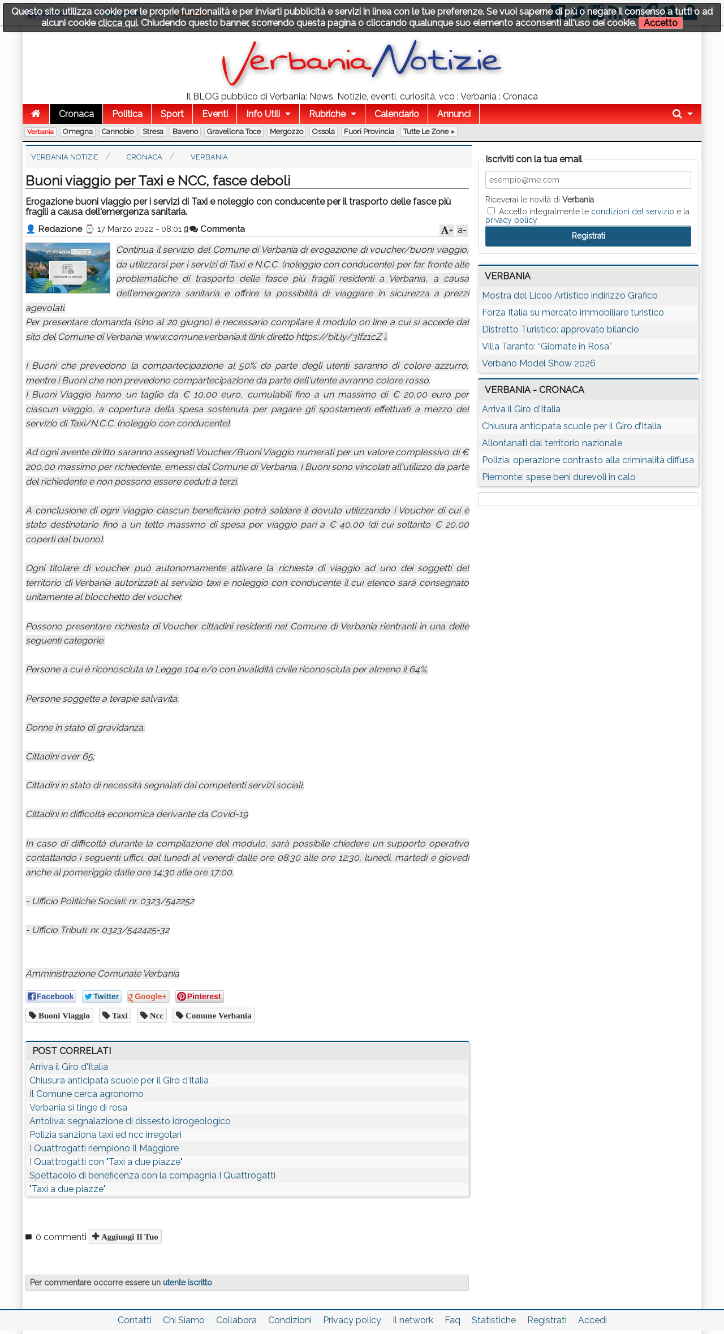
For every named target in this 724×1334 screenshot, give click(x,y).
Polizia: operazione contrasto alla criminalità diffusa (588, 460)
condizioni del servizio (632, 211)
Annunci (454, 114)
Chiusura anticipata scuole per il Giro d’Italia (119, 1080)
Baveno (185, 131)
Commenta (217, 229)
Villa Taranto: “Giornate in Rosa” (547, 346)
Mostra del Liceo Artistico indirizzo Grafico (570, 295)
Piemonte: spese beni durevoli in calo (559, 477)
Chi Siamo (184, 1320)
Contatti (135, 1320)
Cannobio (117, 131)
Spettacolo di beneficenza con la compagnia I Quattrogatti (152, 1175)
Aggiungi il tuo (128, 1236)
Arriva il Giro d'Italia (68, 1066)
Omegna (78, 131)
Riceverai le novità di (539, 200)
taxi (119, 1015)
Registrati (547, 1320)
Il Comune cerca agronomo (86, 1094)
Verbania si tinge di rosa (78, 1107)
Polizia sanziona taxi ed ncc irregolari (105, 1134)
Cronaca (76, 114)
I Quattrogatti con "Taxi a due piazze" (106, 1161)
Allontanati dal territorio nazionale (552, 443)
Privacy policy (352, 1320)
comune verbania (217, 1015)
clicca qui (117, 23)
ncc (155, 1015)
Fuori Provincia (369, 131)
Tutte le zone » (429, 131)
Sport (172, 114)
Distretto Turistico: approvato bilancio (560, 329)
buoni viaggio (63, 1015)
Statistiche (494, 1320)
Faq (452, 1320)
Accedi (592, 1320)
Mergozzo (286, 131)
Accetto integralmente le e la (587, 215)
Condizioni (290, 1320)
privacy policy (511, 220)
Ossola (323, 131)
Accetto (661, 23)
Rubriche (327, 114)
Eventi (215, 114)
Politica (127, 114)
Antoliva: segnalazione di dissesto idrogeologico (130, 1121)
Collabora (236, 1320)
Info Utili (263, 114)
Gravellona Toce (234, 131)
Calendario (396, 114)
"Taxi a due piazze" (67, 1189)
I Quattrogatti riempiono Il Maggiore (104, 1148)
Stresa (153, 131)
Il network (413, 1320)
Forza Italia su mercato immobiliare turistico (573, 312)
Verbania (40, 132)
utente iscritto (187, 1282)
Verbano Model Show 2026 (539, 363)
